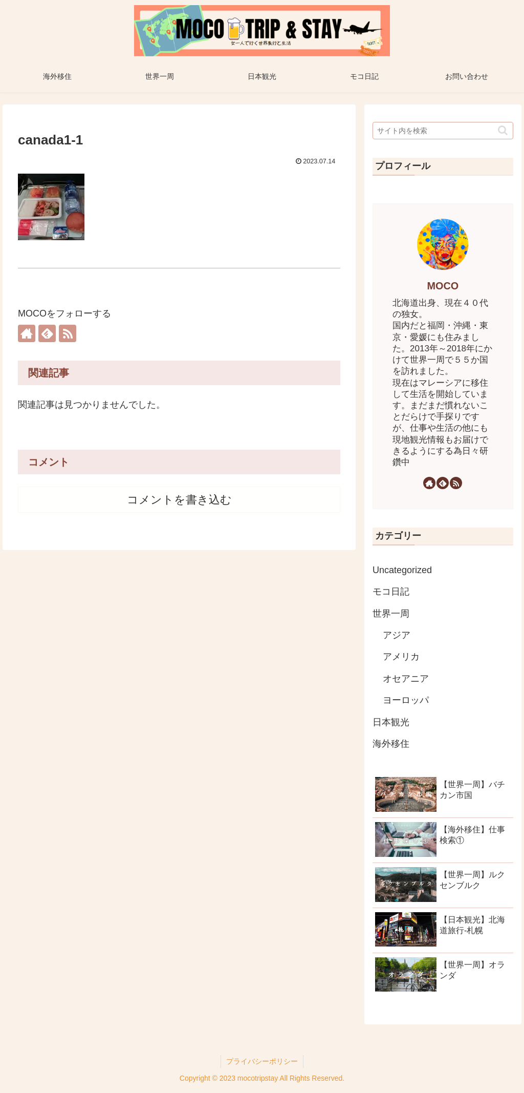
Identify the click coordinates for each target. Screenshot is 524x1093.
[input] (443, 130)
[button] (503, 130)
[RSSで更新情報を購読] (67, 333)
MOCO (443, 285)
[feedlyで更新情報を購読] (47, 333)
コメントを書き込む (179, 499)
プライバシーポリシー (262, 1061)
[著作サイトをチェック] (26, 333)
